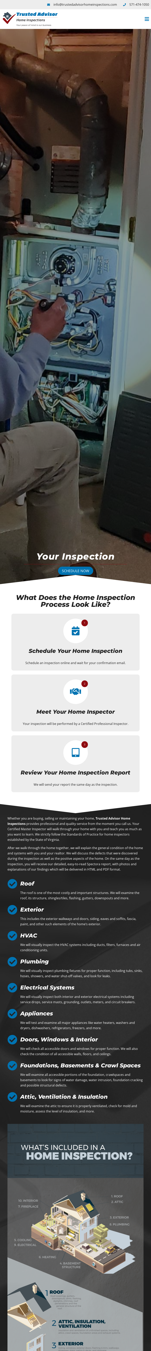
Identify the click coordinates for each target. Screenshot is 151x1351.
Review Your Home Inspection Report (75, 772)
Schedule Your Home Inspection (75, 651)
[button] (105, 19)
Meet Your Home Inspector (75, 712)
